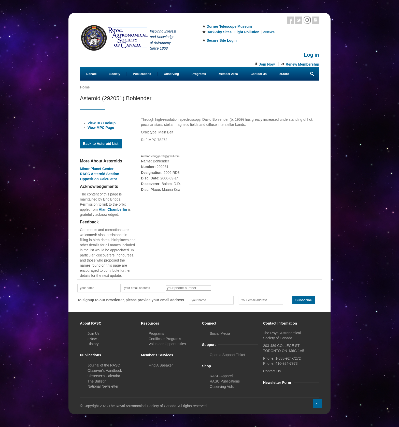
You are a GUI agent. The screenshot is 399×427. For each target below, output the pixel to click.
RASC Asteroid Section (99, 174)
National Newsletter (103, 386)
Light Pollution (246, 32)
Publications (142, 74)
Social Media (220, 333)
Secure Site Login (222, 40)
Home (85, 87)
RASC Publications (225, 381)
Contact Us (259, 74)
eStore (284, 74)
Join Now (267, 64)
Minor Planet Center (96, 169)
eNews (269, 32)
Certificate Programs (165, 339)
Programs (199, 74)
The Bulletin (97, 381)
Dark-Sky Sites (219, 32)
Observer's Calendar (104, 376)
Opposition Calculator (98, 179)
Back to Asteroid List (101, 144)
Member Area (228, 74)
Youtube (315, 20)
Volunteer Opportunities (167, 344)
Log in (311, 55)
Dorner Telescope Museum (229, 26)
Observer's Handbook (105, 371)
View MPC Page (101, 128)
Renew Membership (302, 64)
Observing (171, 74)
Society (114, 74)
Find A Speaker (161, 365)
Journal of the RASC (104, 365)
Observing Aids (222, 387)
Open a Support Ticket (227, 355)
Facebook (290, 20)
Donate (91, 74)
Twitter (298, 20)
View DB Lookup (102, 123)
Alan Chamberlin (113, 209)
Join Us (93, 333)
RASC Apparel (221, 376)
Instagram (307, 20)
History (93, 344)
